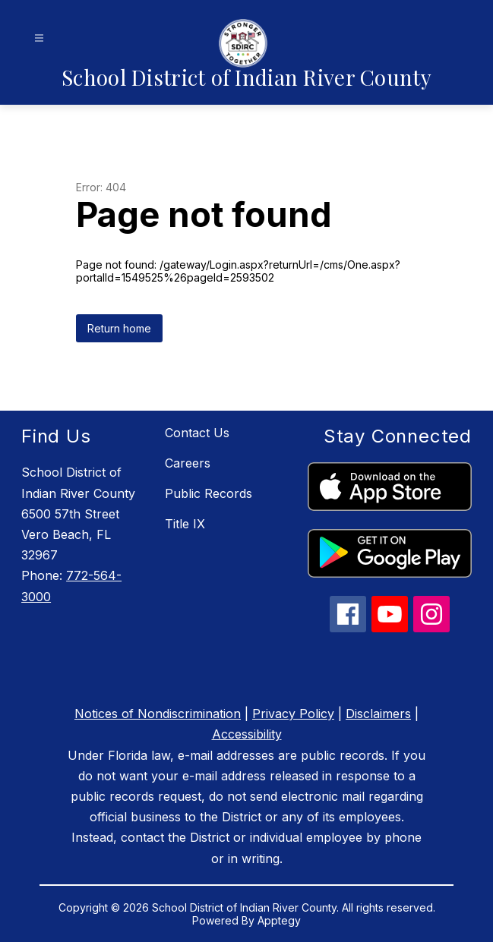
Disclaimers (378, 713)
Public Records (208, 493)
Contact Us (197, 432)
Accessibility (247, 734)
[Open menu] (39, 38)
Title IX (185, 523)
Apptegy (279, 920)
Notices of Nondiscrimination (157, 713)
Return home (119, 328)
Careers (187, 463)
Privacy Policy (293, 713)
